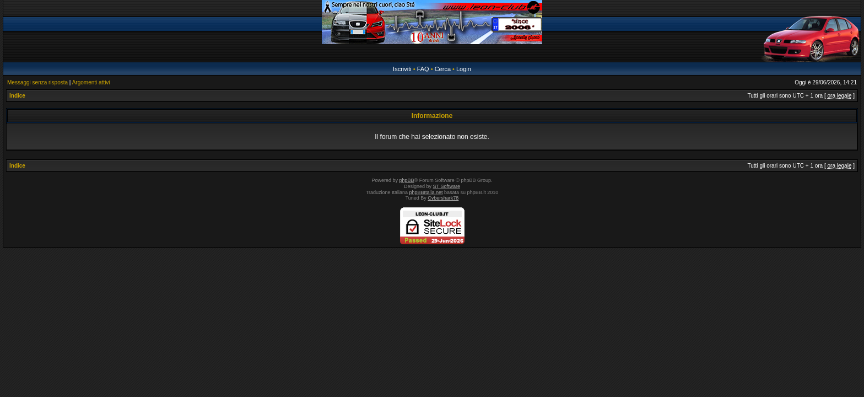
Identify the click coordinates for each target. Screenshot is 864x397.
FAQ (423, 69)
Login (463, 69)
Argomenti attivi (91, 82)
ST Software (446, 186)
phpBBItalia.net (426, 192)
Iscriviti (402, 69)
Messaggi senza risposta (37, 82)
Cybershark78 (443, 198)
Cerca (443, 69)
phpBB (406, 180)
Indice (17, 96)
